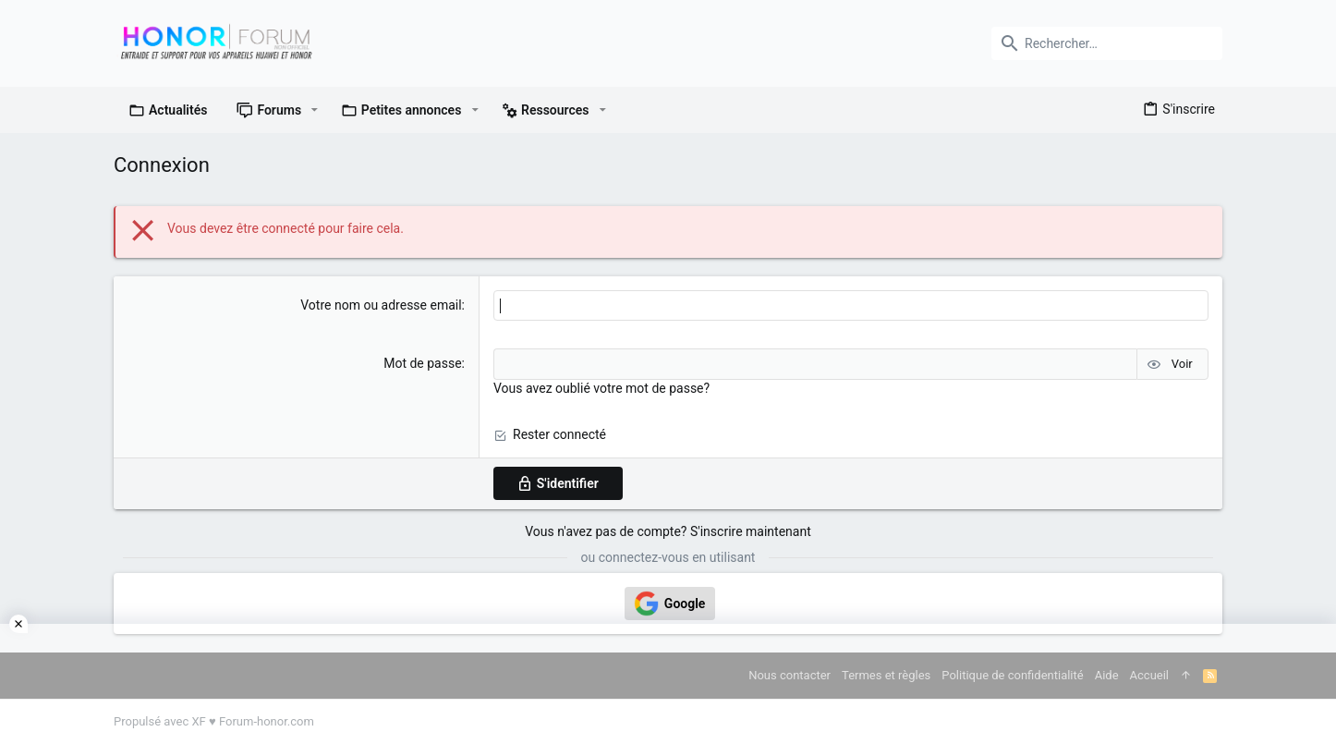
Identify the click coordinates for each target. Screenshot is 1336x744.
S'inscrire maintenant (750, 531)
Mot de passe (422, 363)
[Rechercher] (1106, 43)
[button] (314, 110)
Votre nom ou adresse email (380, 305)
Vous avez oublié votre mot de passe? (601, 388)
